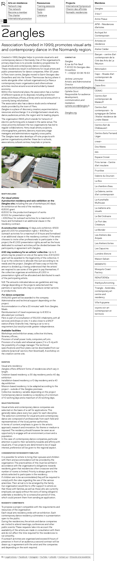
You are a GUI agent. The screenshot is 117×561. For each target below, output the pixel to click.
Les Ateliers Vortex (104, 243)
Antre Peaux (101, 19)
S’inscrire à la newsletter (80, 557)
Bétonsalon (100, 69)
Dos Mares (100, 146)
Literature (42, 15)
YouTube (43, 557)
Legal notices (11, 557)
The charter (14, 15)
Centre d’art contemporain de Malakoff (103, 99)
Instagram (33, 557)
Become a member (17, 12)
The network (14, 9)
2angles (99, 8)
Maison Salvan (102, 259)
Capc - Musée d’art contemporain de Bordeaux (104, 77)
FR (2, 21)
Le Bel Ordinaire (103, 216)
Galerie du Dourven (104, 176)
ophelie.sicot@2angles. (76, 106)
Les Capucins (102, 248)
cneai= (98, 141)
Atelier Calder (102, 49)
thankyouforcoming (104, 283)
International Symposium (78, 6)
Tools (39, 12)
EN (5, 21)
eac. (97, 152)
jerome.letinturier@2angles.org (80, 87)
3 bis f (98, 14)
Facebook (23, 557)
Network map (15, 6)
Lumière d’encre (103, 253)
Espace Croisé (102, 157)
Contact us (63, 557)
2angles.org (71, 112)
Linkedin (52, 557)
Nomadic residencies (76, 12)
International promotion (20, 18)
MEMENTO (100, 264)
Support (41, 9)
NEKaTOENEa (102, 277)
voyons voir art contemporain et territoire (103, 310)
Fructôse (99, 170)
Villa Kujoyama (102, 302)
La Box (98, 181)
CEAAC (98, 90)
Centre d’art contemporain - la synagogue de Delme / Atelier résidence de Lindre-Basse (105, 113)
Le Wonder (100, 230)
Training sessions (46, 6)
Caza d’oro (100, 85)
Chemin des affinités (76, 9)
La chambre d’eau (104, 186)
